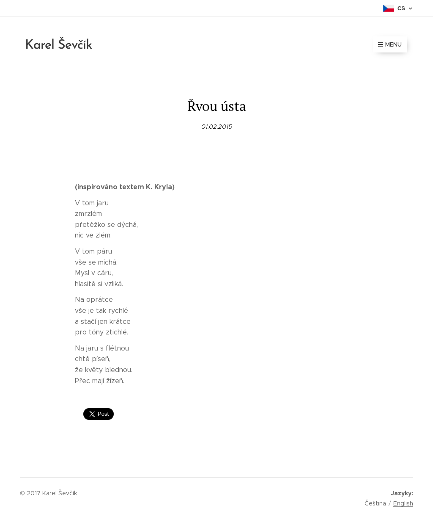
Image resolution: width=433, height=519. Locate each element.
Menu (390, 44)
